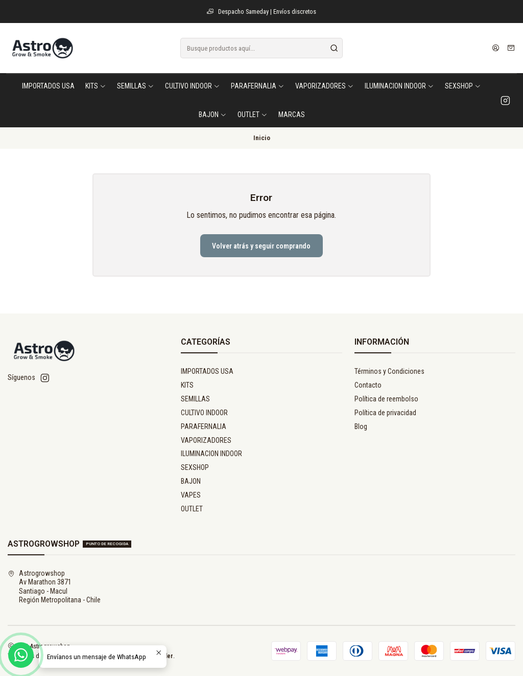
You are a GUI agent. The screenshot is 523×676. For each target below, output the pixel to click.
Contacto (368, 385)
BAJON (191, 481)
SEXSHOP (195, 467)
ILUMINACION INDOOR (211, 453)
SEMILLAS (195, 399)
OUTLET (192, 509)
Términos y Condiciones (389, 371)
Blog (360, 426)
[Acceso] (496, 48)
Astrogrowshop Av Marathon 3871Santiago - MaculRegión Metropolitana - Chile (54, 586)
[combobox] (261, 48)
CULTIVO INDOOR (204, 413)
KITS (187, 385)
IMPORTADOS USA (207, 371)
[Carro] (511, 48)
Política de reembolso (386, 399)
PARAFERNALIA (203, 426)
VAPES (191, 495)
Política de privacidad (385, 413)
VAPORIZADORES (206, 440)
